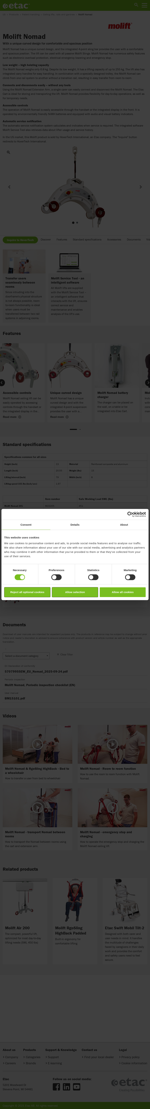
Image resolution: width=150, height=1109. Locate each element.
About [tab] (124, 524)
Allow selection (75, 592)
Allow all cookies (123, 592)
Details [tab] (75, 524)
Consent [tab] (25, 524)
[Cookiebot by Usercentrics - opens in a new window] (130, 514)
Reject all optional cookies (27, 592)
